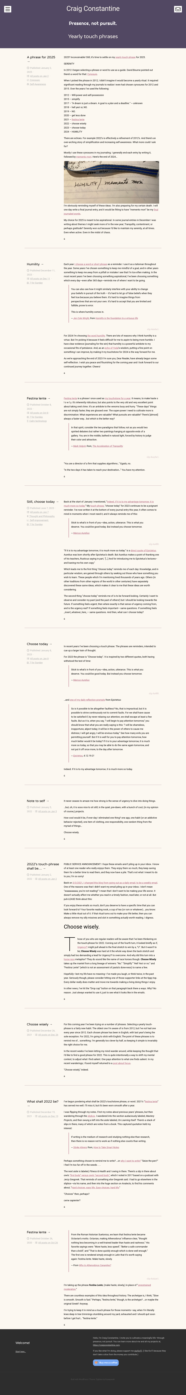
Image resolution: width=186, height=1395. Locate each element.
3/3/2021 (78, 882)
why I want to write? (131, 1160)
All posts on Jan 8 (38, 658)
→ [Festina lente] (49, 398)
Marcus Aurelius (81, 533)
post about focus (121, 1063)
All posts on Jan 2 (38, 76)
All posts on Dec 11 (38, 278)
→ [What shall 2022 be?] (28, 1106)
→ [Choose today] (50, 644)
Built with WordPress (79, 1379)
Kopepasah (110, 1379)
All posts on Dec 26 (46, 1034)
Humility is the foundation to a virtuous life (116, 318)
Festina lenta (70, 398)
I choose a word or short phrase (90, 264)
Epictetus (78, 755)
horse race (69, 959)
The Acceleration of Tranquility (107, 446)
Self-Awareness (36, 84)
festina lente (78, 119)
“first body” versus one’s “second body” (90, 1175)
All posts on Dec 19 (46, 1116)
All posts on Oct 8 (37, 412)
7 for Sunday (35, 282)
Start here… (21, 1351)
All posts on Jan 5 (46, 811)
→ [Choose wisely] (51, 1024)
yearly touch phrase (125, 57)
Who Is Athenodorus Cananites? (95, 1265)
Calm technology (37, 421)
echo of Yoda (111, 348)
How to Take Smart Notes (106, 1147)
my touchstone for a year (117, 398)
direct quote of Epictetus (143, 550)
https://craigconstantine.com (106, 1345)
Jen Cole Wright (81, 318)
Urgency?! (82, 947)
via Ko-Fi (138, 1351)
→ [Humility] (42, 264)
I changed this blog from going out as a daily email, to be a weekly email (120, 882)
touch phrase (97, 505)
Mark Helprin (79, 446)
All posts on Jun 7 (38, 512)
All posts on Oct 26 (46, 1242)
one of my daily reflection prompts (87, 699)
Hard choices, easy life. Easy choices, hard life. (95, 1187)
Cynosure (33, 80)
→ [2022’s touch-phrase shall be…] (44, 868)
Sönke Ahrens (80, 1147)
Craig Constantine (92, 8)
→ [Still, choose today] (57, 502)
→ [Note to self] (47, 801)
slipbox (91, 1116)
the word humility (96, 335)
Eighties (99, 1379)
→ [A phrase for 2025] (28, 61)
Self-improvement (37, 520)
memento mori (83, 156)
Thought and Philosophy (40, 516)
